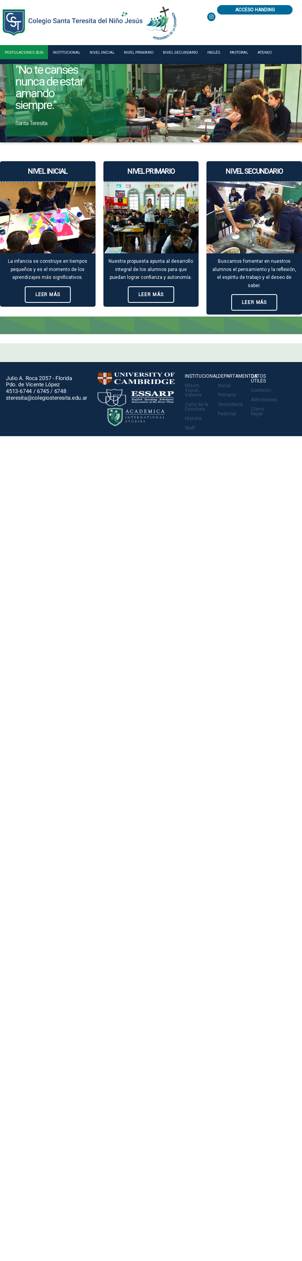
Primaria (227, 395)
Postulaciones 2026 (24, 52)
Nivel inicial (102, 52)
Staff (190, 428)
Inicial (224, 385)
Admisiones (264, 399)
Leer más (47, 294)
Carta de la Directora (196, 407)
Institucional (66, 52)
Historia (193, 418)
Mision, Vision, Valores (193, 390)
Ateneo (265, 52)
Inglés (213, 52)
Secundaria (230, 404)
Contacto (261, 390)
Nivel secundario (180, 52)
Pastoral (239, 52)
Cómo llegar (257, 411)
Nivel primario (138, 52)
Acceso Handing (255, 10)
